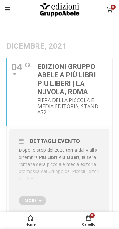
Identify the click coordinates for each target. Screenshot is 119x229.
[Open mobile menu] (7, 9)
